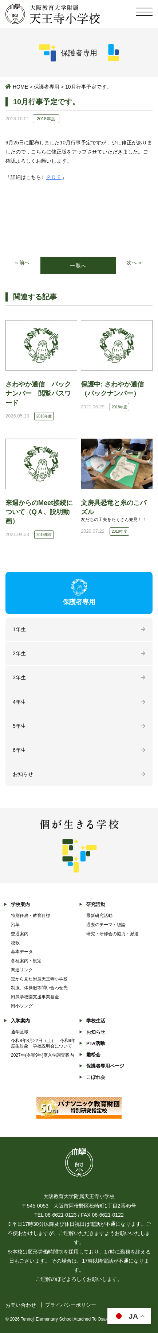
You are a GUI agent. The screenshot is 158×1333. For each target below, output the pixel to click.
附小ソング (22, 1006)
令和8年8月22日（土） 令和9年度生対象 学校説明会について (43, 1043)
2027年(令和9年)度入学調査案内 (42, 1055)
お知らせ (23, 774)
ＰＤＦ (54, 177)
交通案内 (19, 933)
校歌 (15, 942)
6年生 (19, 750)
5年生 (19, 726)
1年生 (19, 629)
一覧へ (78, 266)
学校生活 (95, 1020)
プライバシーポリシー (70, 1305)
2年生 (19, 653)
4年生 (19, 702)
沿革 (15, 924)
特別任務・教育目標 (30, 915)
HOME (20, 87)
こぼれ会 (95, 1077)
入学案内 (20, 1020)
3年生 (19, 677)
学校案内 (20, 904)
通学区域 (19, 1031)
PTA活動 (95, 1043)
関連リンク (22, 969)
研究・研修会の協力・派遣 (112, 933)
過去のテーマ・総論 (106, 924)
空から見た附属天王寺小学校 (39, 979)
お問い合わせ (20, 1305)
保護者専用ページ (105, 1066)
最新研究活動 (99, 915)
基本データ (22, 951)
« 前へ (22, 262)
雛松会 (93, 1054)
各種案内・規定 (26, 960)
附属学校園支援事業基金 (35, 996)
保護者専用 (46, 87)
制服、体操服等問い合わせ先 (39, 987)
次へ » (134, 262)
